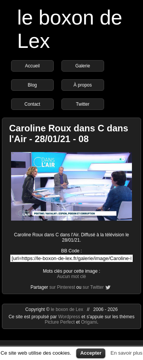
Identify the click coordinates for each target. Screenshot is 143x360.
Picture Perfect (60, 322)
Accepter (90, 353)
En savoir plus (127, 353)
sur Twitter (93, 287)
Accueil (32, 66)
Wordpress (69, 316)
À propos (83, 85)
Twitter (82, 104)
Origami (89, 322)
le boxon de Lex (67, 309)
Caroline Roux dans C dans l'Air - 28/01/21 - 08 (68, 133)
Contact (32, 104)
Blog (32, 85)
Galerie (82, 66)
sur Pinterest (62, 287)
